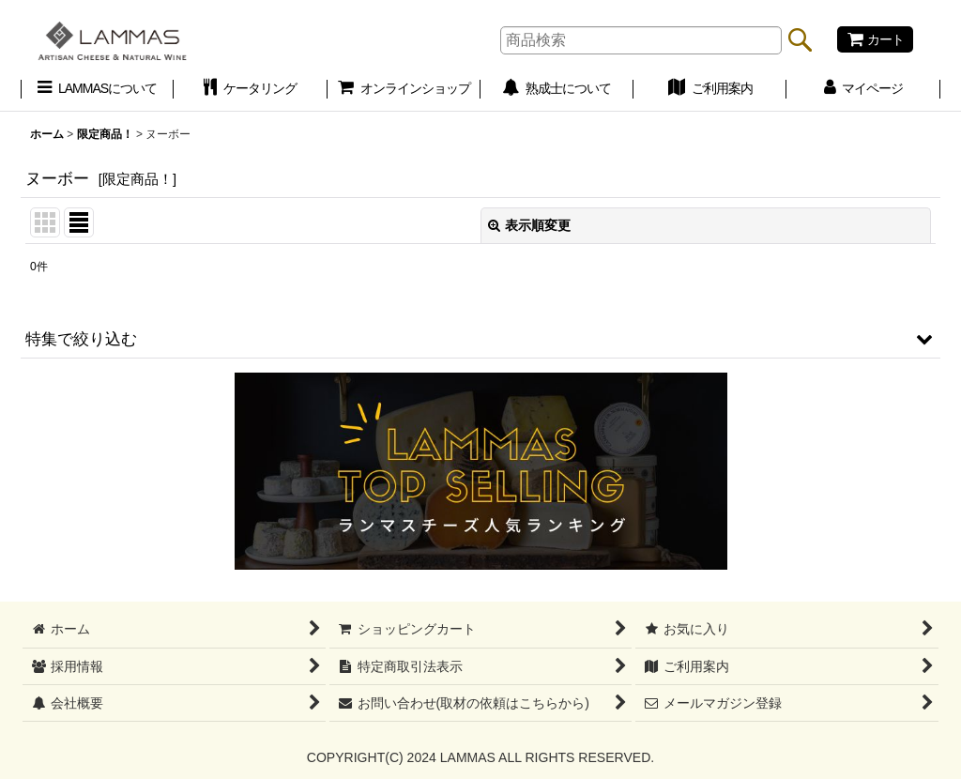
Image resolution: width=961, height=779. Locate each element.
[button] (480, 339)
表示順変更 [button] (529, 225)
